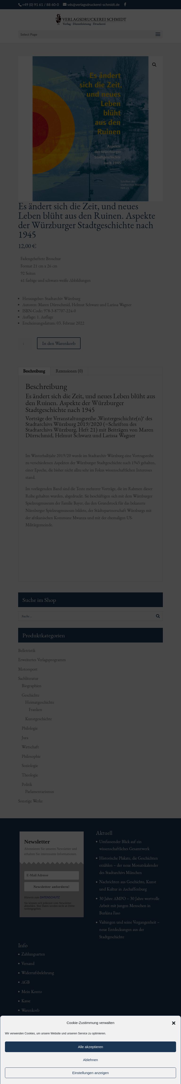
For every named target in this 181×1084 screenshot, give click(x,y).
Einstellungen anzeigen (90, 1073)
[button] (173, 1023)
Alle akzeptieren (90, 1047)
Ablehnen (90, 1060)
